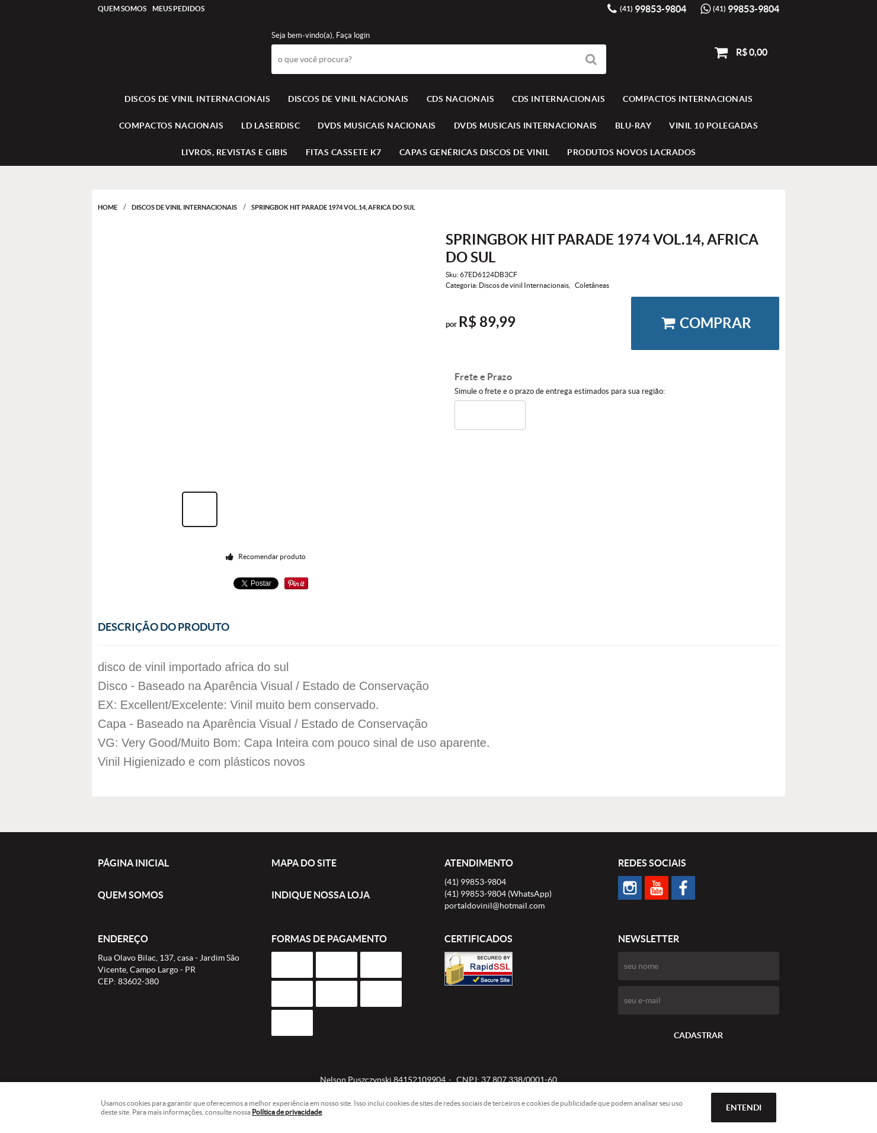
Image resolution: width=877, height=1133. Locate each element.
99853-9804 (653, 9)
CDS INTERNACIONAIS (558, 99)
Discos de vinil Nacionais (348, 99)
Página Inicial (133, 863)
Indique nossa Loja (320, 895)
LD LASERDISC (270, 125)
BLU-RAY (633, 125)
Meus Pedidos (178, 8)
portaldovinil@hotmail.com (494, 905)
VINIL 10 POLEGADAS (713, 125)
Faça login (353, 35)
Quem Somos (122, 8)
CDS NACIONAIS (461, 99)
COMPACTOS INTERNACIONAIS (688, 99)
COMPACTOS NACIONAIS (171, 125)
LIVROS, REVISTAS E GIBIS (234, 152)
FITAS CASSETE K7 (344, 152)
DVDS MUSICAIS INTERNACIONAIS (525, 125)
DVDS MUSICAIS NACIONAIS (377, 125)
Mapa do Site (304, 863)
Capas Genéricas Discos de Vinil (474, 152)
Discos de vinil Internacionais (197, 99)
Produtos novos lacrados (631, 152)
